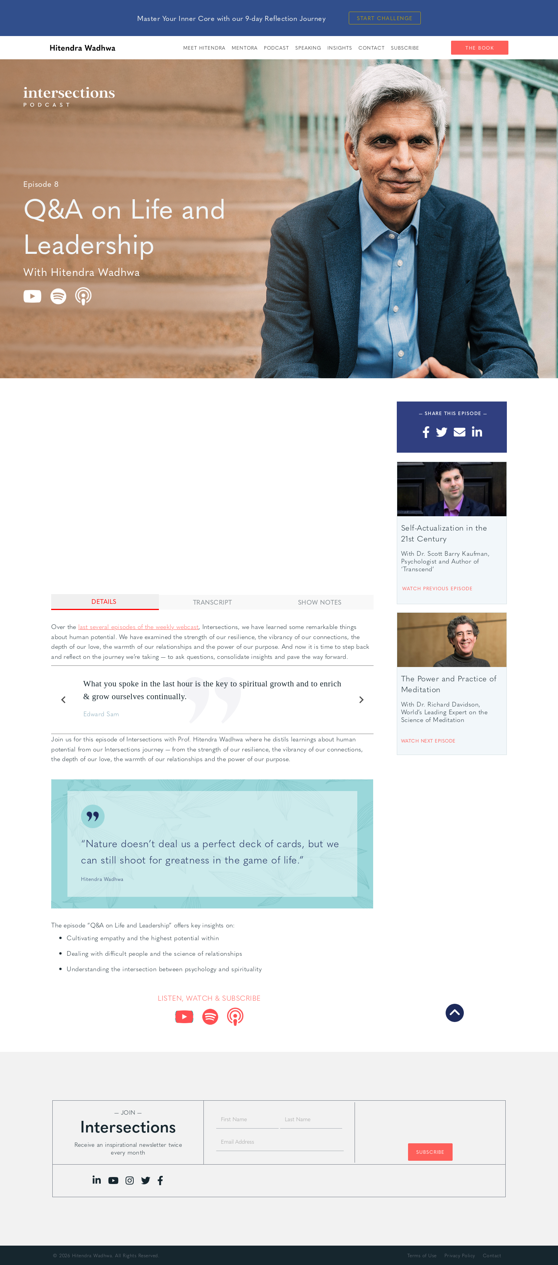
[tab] (104, 602)
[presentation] (430, 1119)
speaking (308, 47)
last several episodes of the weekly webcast (138, 626)
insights (339, 47)
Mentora (245, 47)
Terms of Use (422, 1255)
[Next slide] (361, 699)
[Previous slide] (63, 699)
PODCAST (276, 47)
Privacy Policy (459, 1255)
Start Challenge (385, 18)
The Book (479, 47)
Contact (371, 47)
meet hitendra (204, 47)
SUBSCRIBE (405, 47)
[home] (82, 48)
